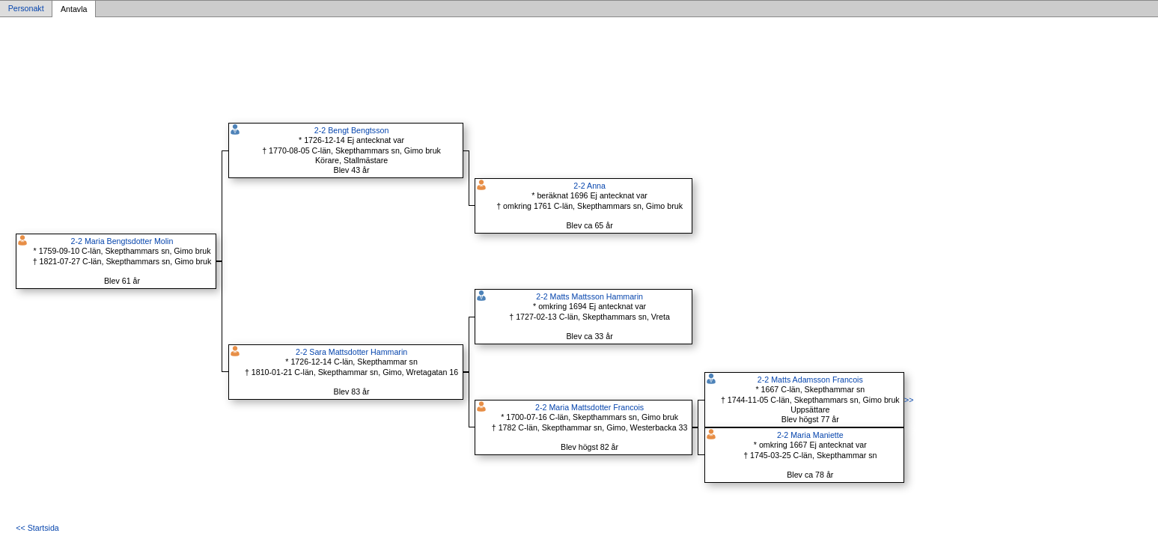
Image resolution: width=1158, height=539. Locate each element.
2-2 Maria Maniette (810, 434)
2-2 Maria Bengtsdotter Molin (122, 241)
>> (908, 399)
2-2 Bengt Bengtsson (351, 130)
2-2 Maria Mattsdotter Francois (589, 407)
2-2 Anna (589, 185)
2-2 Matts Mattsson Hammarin (589, 296)
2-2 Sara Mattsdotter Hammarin (351, 351)
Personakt (26, 8)
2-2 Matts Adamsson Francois (810, 379)
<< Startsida (37, 527)
